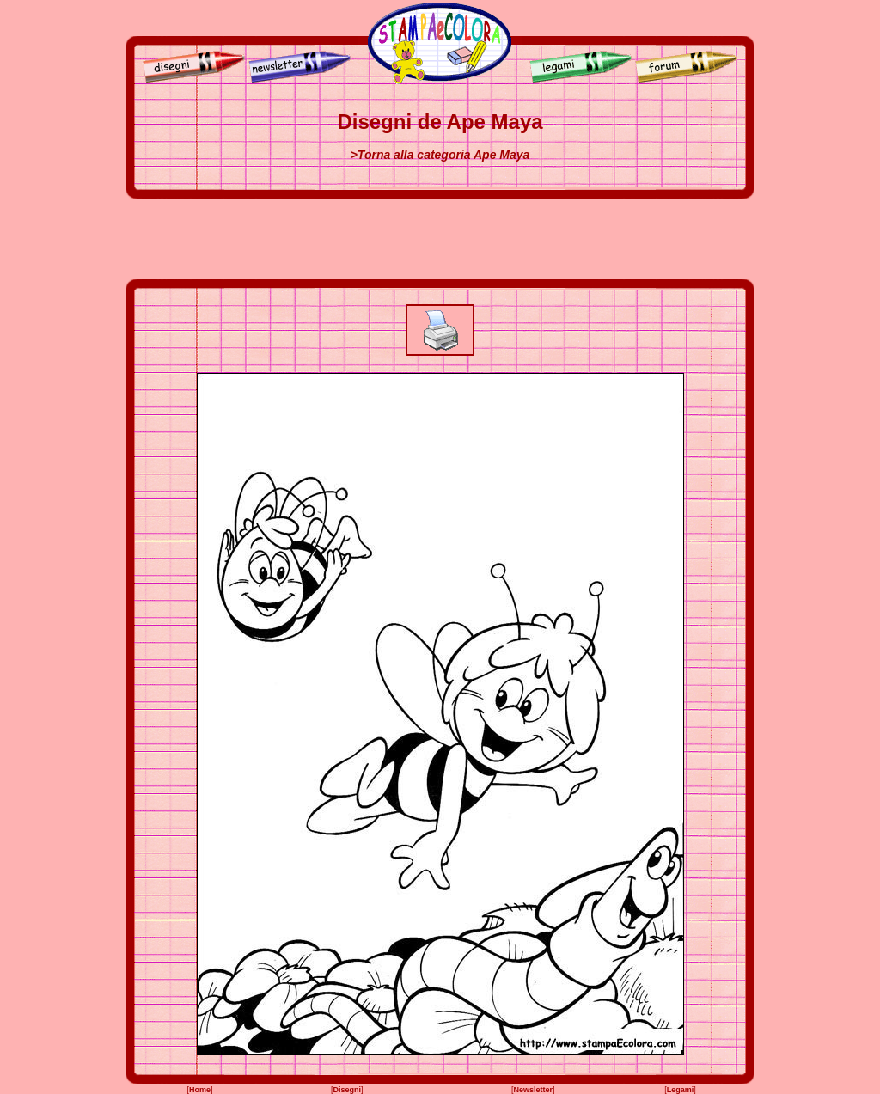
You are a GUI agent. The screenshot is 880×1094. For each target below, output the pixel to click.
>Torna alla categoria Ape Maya (440, 155)
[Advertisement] (440, 239)
